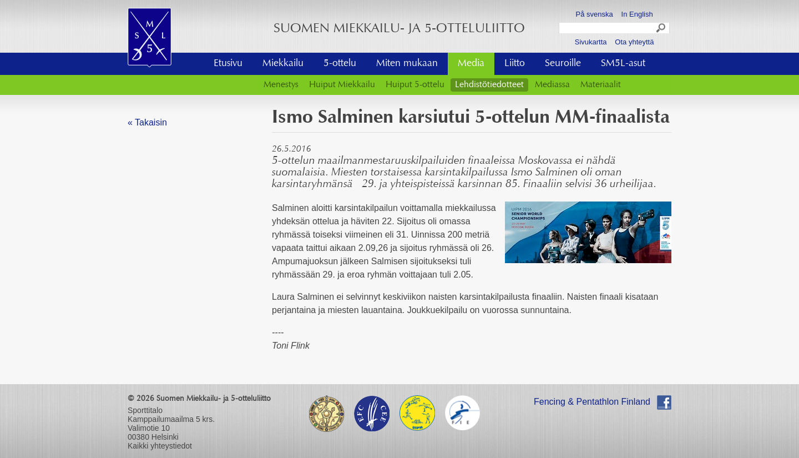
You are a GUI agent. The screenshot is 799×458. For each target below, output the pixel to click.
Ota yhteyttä (634, 42)
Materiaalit (600, 84)
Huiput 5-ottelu (415, 84)
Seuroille (563, 64)
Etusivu (228, 64)
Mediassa (552, 84)
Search (661, 29)
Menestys (281, 84)
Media (471, 64)
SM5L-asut (623, 64)
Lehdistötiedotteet (489, 84)
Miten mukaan (407, 64)
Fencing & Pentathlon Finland (592, 401)
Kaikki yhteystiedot (160, 445)
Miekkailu (283, 64)
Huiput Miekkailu (342, 84)
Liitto (514, 64)
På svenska (594, 14)
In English (637, 14)
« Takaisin (147, 122)
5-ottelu (339, 64)
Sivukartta (591, 42)
